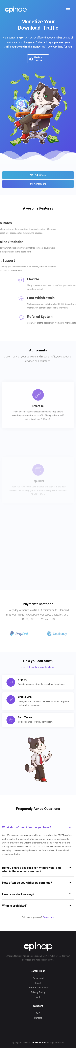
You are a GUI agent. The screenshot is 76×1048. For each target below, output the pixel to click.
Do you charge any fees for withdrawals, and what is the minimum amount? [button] (31, 869)
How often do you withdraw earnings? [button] (27, 882)
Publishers (38, 175)
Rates (38, 983)
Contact (38, 1018)
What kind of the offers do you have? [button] (26, 827)
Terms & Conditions (38, 987)
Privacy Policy (38, 992)
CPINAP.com (39, 1042)
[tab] (38, 827)
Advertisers (38, 184)
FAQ (38, 1013)
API (38, 997)
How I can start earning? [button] (18, 894)
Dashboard (38, 978)
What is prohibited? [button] (15, 905)
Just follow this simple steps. (38, 667)
